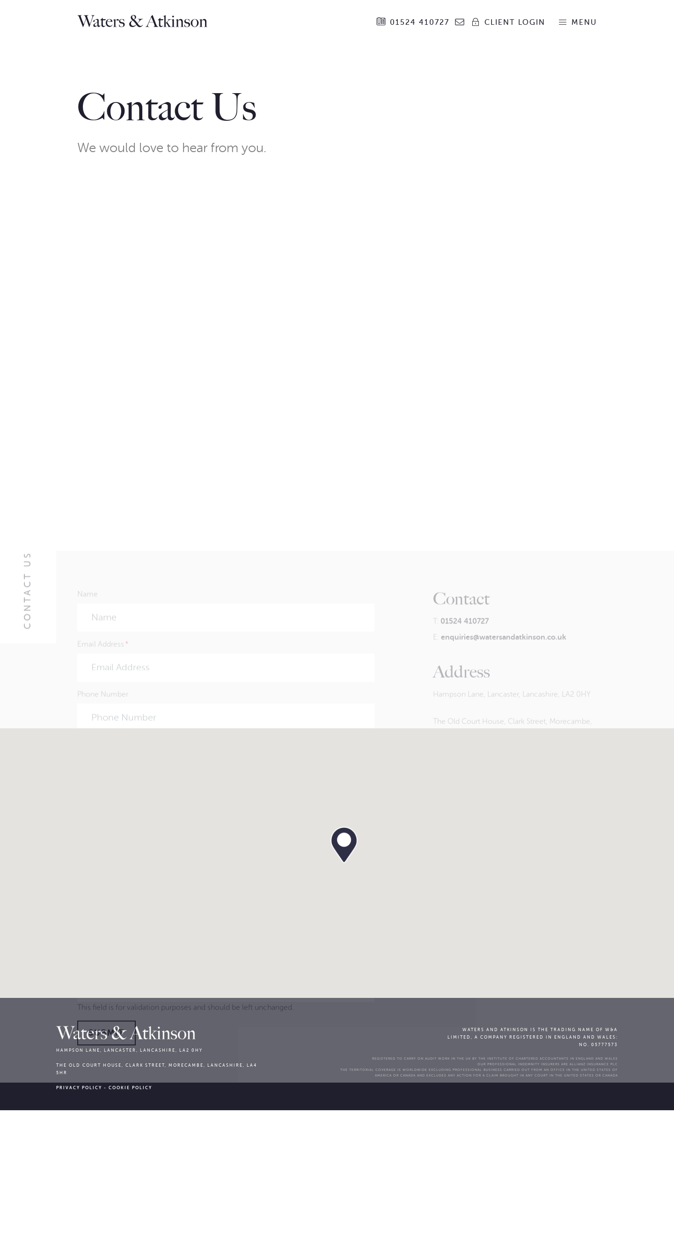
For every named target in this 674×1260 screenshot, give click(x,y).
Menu (577, 22)
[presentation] (148, 1084)
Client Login (508, 22)
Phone (88, 1115)
